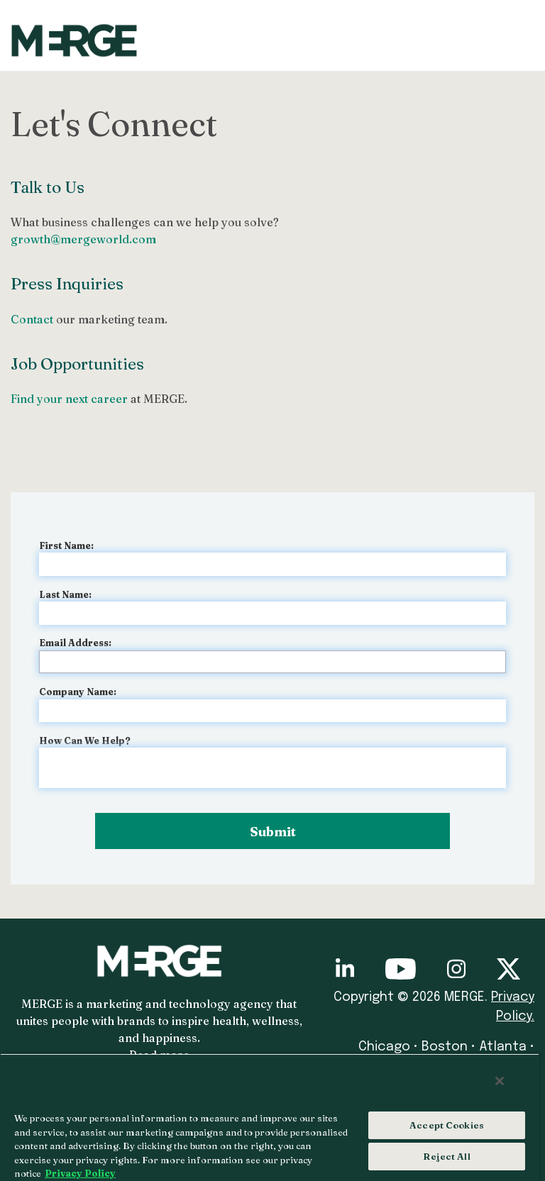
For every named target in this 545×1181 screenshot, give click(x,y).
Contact (32, 319)
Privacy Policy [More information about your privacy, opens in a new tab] (80, 1173)
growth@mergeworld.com (83, 239)
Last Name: (65, 594)
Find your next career (69, 399)
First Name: (66, 545)
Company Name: (77, 691)
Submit (273, 832)
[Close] (499, 1081)
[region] (269, 1117)
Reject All (446, 1156)
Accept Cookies (446, 1125)
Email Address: (75, 642)
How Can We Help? (85, 740)
